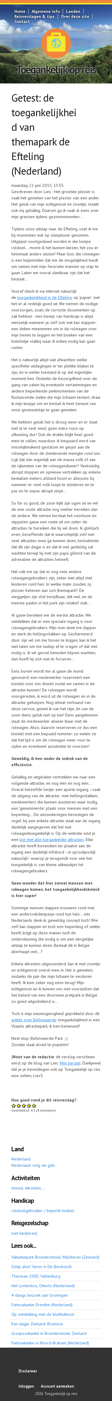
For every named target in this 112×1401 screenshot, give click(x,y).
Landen (73, 11)
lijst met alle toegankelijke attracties (51, 839)
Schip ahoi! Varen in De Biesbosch (41, 1266)
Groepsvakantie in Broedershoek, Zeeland (49, 1333)
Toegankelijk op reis (56, 69)
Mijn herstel (70, 1063)
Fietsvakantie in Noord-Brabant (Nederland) (50, 1343)
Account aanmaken (57, 1386)
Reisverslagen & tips (34, 16)
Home (19, 11)
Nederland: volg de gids (33, 1165)
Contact (22, 21)
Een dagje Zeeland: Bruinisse (37, 1323)
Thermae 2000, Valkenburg (35, 1276)
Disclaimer (28, 1371)
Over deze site (75, 16)
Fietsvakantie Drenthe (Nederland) (42, 1304)
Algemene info (46, 11)
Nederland (20, 1159)
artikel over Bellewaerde (33, 1020)
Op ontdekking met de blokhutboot (42, 1314)
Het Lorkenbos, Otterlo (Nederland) (43, 1285)
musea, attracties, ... (28, 1188)
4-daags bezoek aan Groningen (39, 1295)
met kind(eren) (24, 1233)
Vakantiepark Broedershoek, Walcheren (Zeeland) (55, 1257)
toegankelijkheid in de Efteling (44, 297)
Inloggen (26, 1386)
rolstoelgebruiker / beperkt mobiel (42, 1210)
